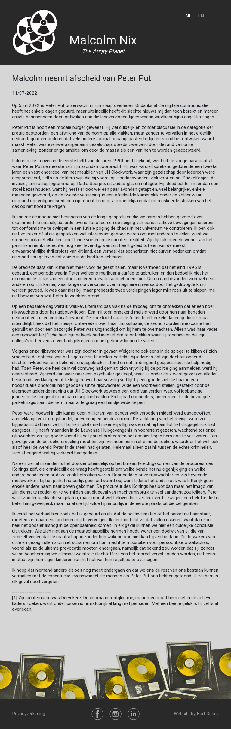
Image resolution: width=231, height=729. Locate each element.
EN (201, 16)
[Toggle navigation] (215, 16)
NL (189, 16)
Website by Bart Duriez (196, 713)
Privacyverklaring (28, 713)
